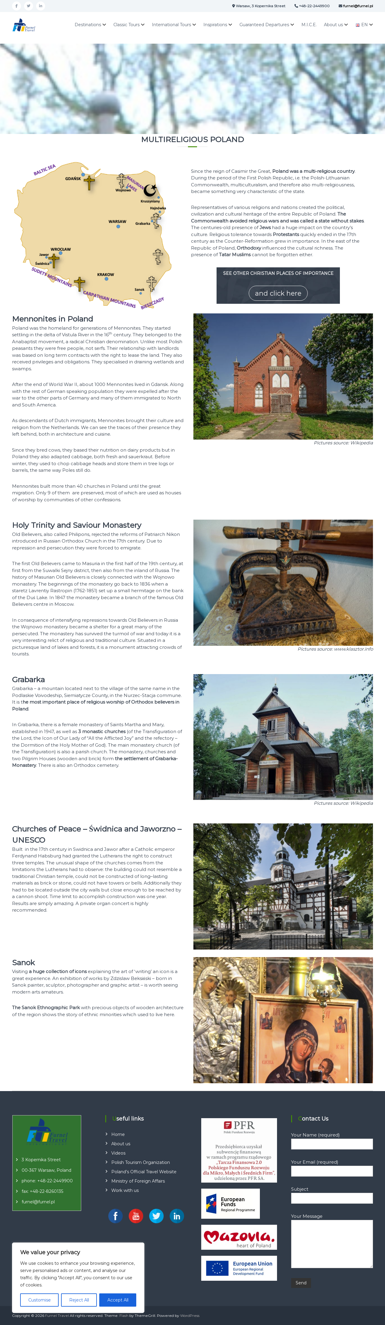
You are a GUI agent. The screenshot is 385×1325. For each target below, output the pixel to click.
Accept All (117, 1300)
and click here (278, 293)
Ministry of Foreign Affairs (138, 1181)
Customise (39, 1300)
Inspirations (215, 24)
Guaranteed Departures (264, 24)
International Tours (171, 24)
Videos (118, 1153)
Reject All (79, 1300)
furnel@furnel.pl (38, 1202)
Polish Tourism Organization (140, 1162)
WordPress (189, 1315)
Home (118, 1134)
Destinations (88, 24)
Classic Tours (126, 24)
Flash (123, 1315)
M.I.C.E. (309, 24)
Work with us (125, 1190)
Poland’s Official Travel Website (144, 1171)
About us (333, 24)
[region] (78, 1278)
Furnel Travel (57, 1315)
